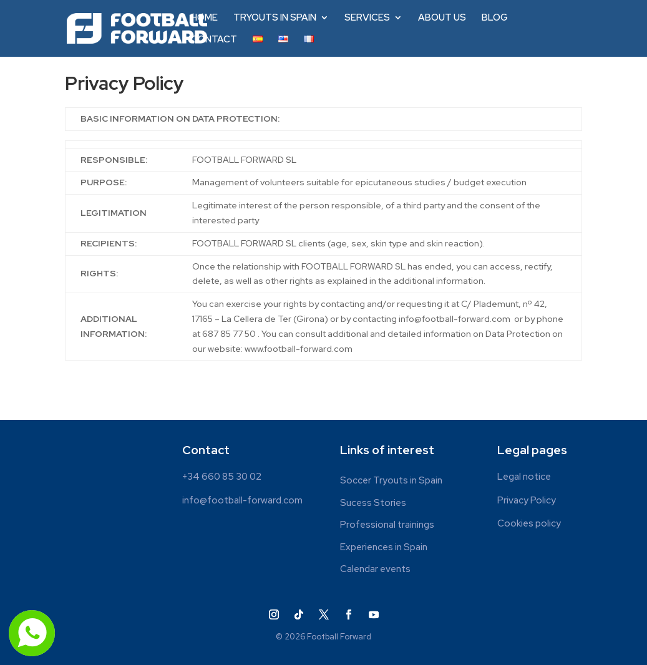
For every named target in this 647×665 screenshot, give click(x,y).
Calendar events (375, 569)
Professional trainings (387, 525)
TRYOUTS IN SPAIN (274, 18)
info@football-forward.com (242, 500)
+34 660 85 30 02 (221, 476)
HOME (204, 18)
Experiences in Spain (383, 547)
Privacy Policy (526, 500)
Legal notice (524, 476)
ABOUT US (442, 18)
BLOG (495, 18)
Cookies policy (529, 523)
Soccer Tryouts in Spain (391, 481)
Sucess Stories (373, 503)
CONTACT (214, 40)
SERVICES (367, 18)
